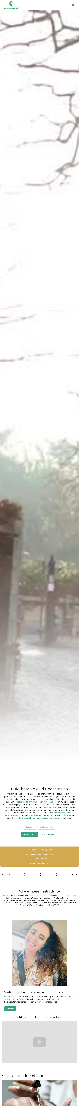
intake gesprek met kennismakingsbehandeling (39, 818)
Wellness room (46, 827)
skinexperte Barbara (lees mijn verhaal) (35, 802)
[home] (10, 5)
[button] (73, 5)
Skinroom (30, 827)
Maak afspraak (30, 834)
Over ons (10, 1009)
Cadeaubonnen (49, 834)
